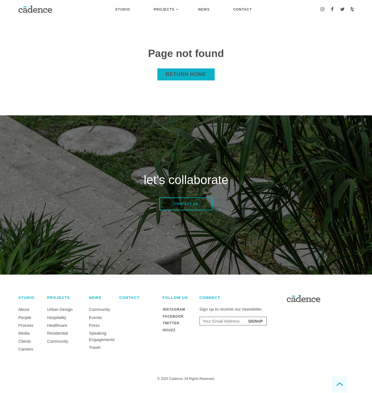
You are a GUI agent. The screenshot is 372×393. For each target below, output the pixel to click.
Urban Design (60, 309)
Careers (25, 349)
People (24, 317)
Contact (242, 9)
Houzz (169, 330)
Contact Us (186, 204)
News (204, 9)
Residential (57, 333)
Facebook (173, 316)
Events (95, 317)
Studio (122, 9)
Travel (94, 347)
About (23, 309)
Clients (24, 341)
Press (94, 325)
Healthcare (57, 325)
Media (24, 333)
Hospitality (57, 317)
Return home (186, 74)
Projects (164, 9)
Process (26, 325)
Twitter (171, 323)
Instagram (174, 309)
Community (57, 341)
